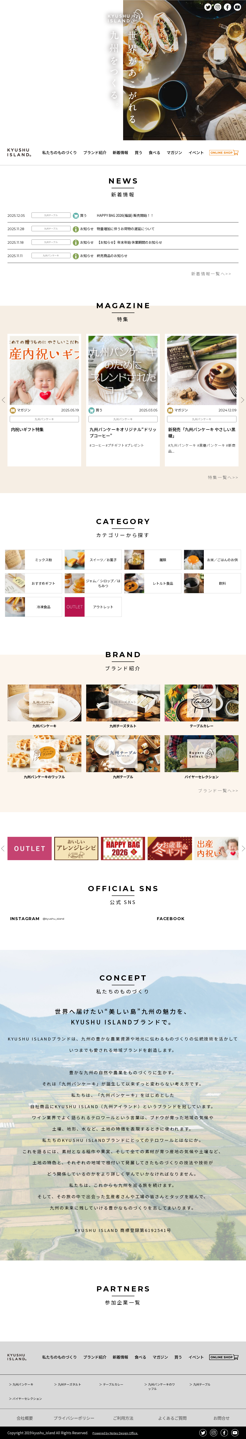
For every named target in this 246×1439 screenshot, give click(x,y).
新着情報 (120, 152)
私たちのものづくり (59, 152)
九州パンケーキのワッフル (161, 1386)
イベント (196, 152)
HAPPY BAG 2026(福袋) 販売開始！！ (125, 235)
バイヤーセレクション (27, 1399)
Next (242, 420)
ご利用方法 (123, 1418)
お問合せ (221, 1418)
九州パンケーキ (51, 275)
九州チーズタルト (69, 1384)
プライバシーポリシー (74, 1418)
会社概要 (25, 1418)
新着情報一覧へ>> (211, 293)
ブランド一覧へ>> (218, 790)
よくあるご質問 (172, 1418)
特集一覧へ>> (223, 497)
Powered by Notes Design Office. (115, 1433)
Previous (3, 420)
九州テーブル (51, 235)
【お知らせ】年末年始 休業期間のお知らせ (129, 262)
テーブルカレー (113, 1384)
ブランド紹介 (94, 152)
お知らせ (83, 248)
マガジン (174, 152)
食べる (154, 152)
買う (138, 152)
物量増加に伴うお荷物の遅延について (126, 248)
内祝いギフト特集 (27, 449)
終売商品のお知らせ (112, 275)
